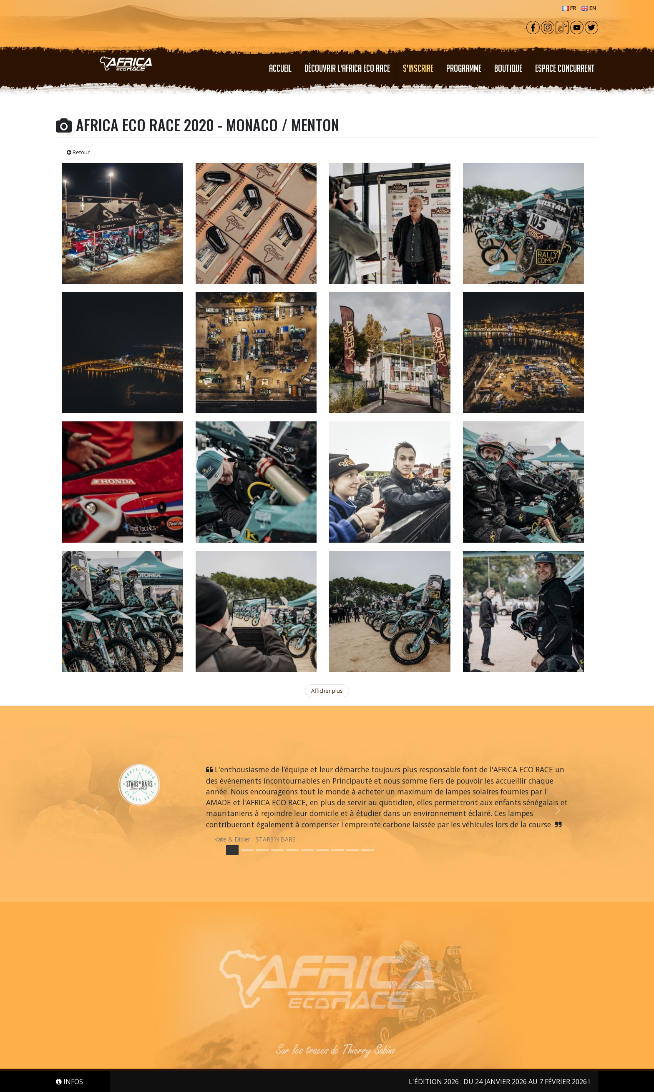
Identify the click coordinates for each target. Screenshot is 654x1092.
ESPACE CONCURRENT (565, 68)
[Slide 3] (277, 850)
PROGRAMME (463, 68)
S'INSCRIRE (418, 68)
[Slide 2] (262, 850)
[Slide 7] (337, 850)
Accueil (280, 68)
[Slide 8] (352, 850)
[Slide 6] (322, 850)
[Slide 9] (367, 850)
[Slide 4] (292, 850)
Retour (78, 152)
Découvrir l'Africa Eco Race (347, 68)
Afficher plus (327, 690)
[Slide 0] (232, 850)
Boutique (508, 68)
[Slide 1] (247, 850)
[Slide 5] (307, 850)
